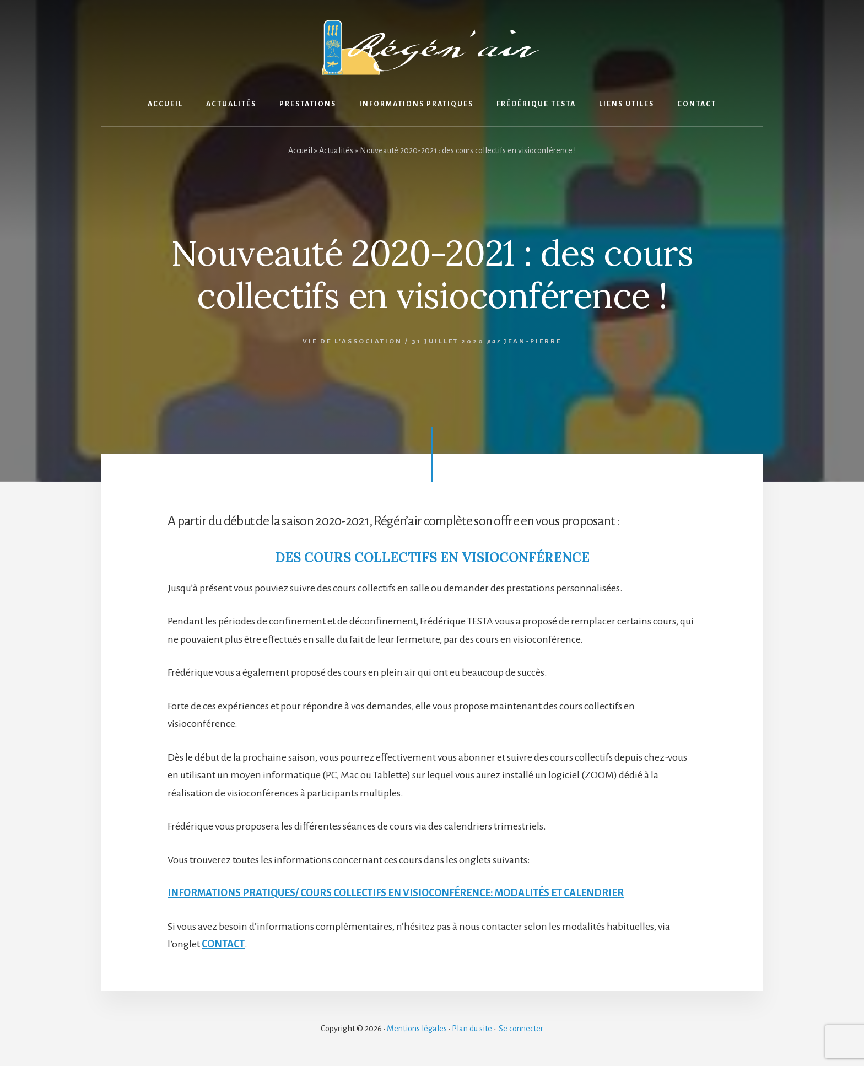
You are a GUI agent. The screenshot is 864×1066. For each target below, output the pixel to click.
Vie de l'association (352, 341)
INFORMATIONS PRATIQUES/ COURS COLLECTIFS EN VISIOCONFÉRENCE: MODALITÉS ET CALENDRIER (396, 892)
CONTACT (223, 944)
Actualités (336, 150)
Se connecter (521, 1028)
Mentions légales (417, 1028)
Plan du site (472, 1028)
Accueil (300, 150)
